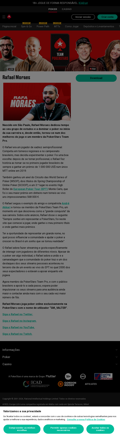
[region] (60, 421)
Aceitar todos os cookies (100, 429)
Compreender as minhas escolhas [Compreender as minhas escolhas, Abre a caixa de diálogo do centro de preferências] (22, 429)
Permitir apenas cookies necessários (63, 429)
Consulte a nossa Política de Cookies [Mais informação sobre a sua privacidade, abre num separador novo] (86, 419)
